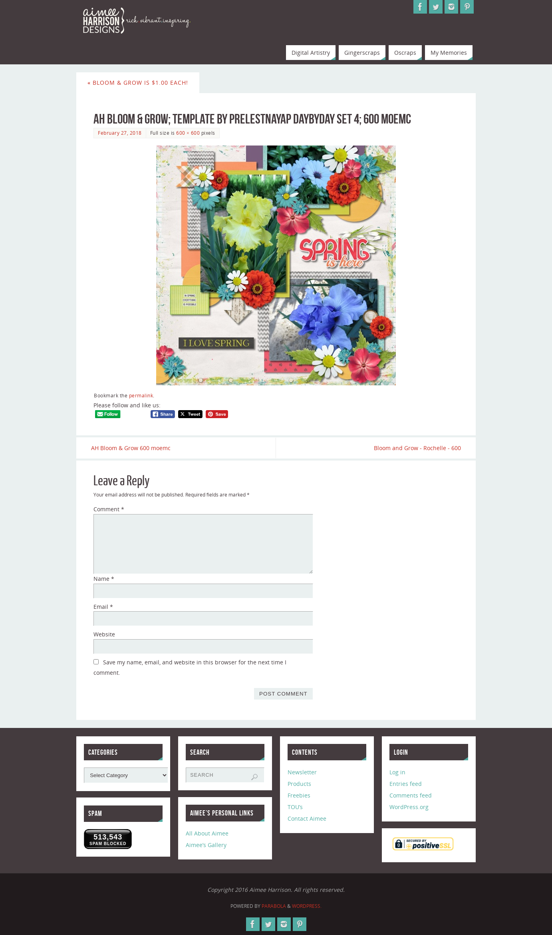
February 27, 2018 (120, 133)
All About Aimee (207, 833)
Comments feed (410, 795)
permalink (141, 395)
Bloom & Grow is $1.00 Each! (137, 82)
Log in (397, 772)
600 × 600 (188, 133)
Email (103, 606)
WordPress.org (409, 807)
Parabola (274, 906)
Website (104, 634)
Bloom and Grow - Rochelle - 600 (415, 448)
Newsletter (302, 772)
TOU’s (295, 807)
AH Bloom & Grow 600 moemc (133, 448)
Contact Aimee (307, 818)
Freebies (299, 795)
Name (103, 579)
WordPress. (307, 906)
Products (299, 784)
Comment (108, 509)
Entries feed (405, 784)
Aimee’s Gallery (206, 845)
